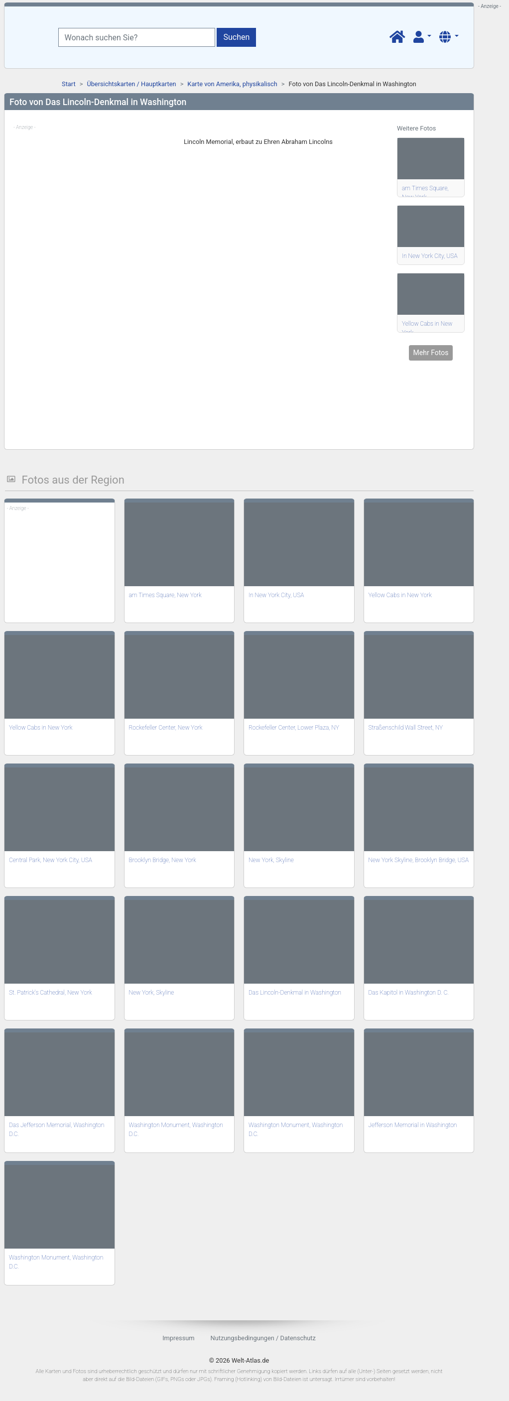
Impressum (178, 1338)
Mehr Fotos (431, 353)
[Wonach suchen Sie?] (136, 37)
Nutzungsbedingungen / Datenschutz (263, 1338)
